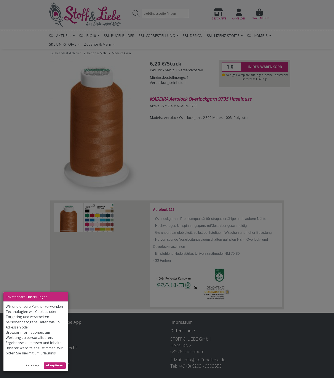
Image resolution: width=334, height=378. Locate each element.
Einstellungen (33, 365)
